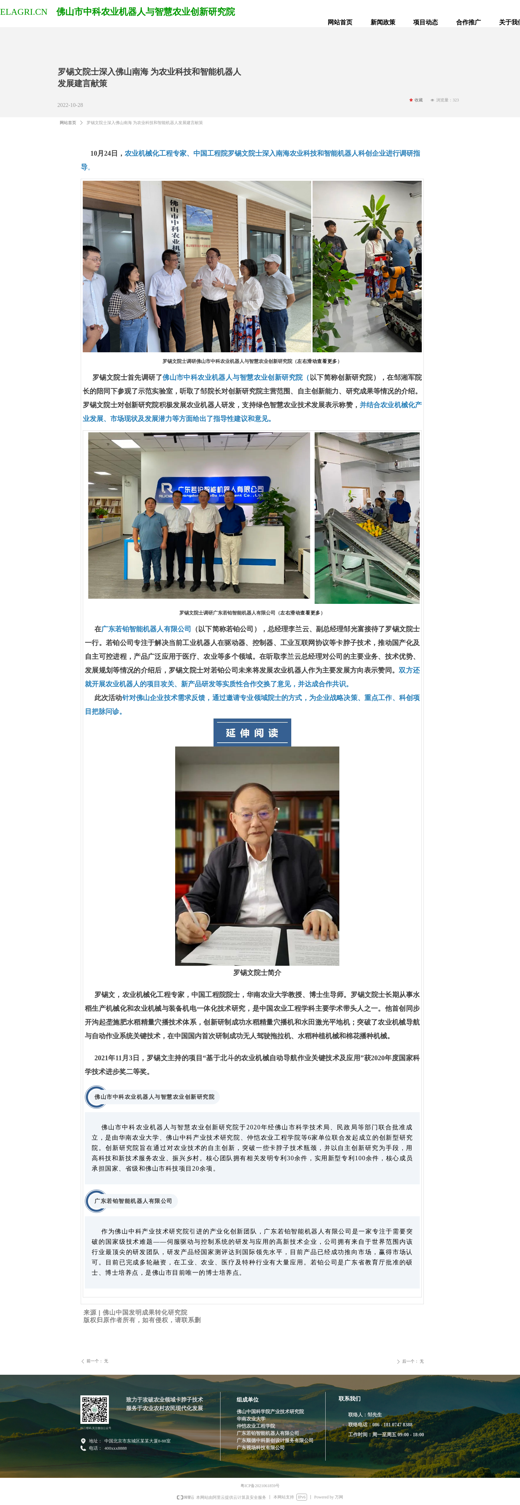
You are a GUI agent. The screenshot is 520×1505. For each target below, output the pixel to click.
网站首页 (68, 122)
